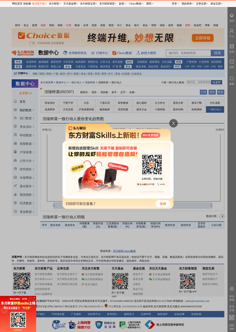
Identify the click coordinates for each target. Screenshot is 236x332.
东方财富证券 (87, 3)
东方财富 (54, 3)
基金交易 (215, 3)
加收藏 (27, 3)
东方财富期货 (107, 3)
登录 (174, 3)
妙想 (121, 3)
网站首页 (17, 3)
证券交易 (201, 3)
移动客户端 (38, 3)
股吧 (148, 3)
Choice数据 (135, 3)
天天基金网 (69, 3)
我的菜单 (187, 3)
